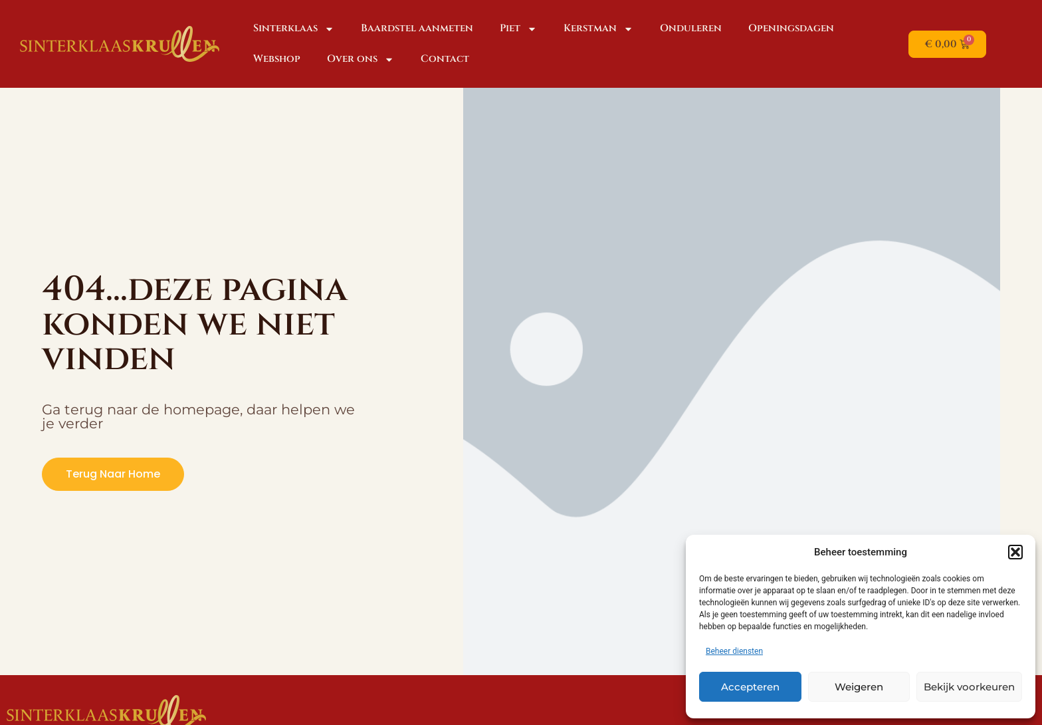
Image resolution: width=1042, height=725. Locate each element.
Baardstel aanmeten (417, 28)
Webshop (276, 59)
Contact (445, 59)
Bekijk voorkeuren (969, 686)
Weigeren (859, 686)
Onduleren (691, 28)
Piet (518, 29)
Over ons (360, 59)
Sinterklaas (293, 29)
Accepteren (750, 686)
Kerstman (598, 29)
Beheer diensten (734, 651)
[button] (1015, 552)
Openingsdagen (791, 28)
